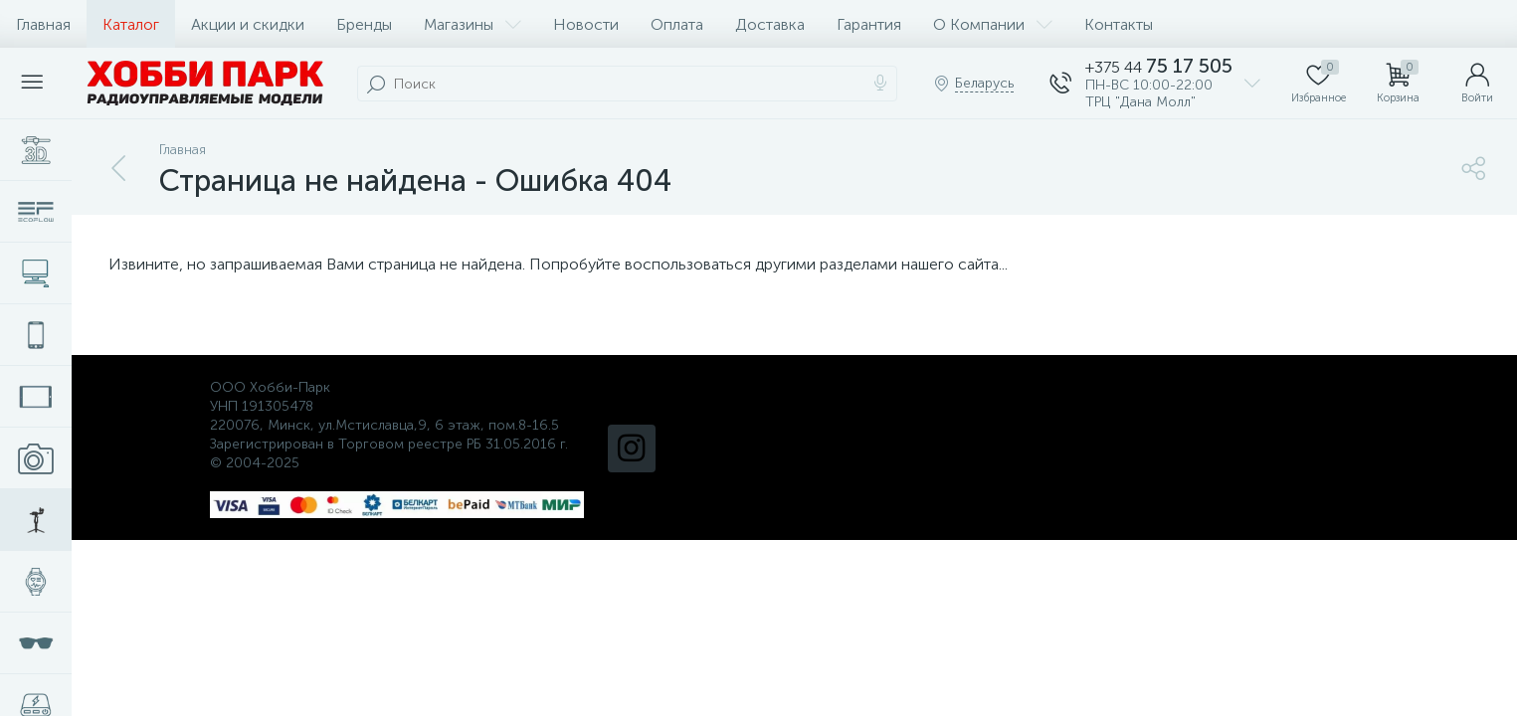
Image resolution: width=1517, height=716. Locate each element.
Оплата (677, 24)
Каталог (130, 24)
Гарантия (869, 24)
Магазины (472, 24)
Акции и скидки (247, 24)
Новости (586, 24)
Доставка (770, 24)
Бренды (364, 24)
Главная (43, 24)
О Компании (992, 24)
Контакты (1118, 24)
